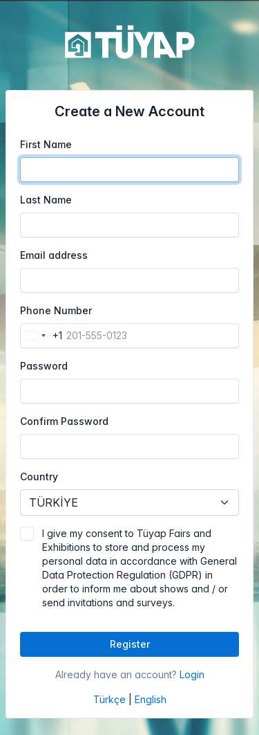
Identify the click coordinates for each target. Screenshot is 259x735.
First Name (46, 144)
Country (39, 476)
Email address (54, 255)
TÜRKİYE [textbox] (53, 502)
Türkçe (109, 699)
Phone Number (56, 310)
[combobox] (41, 335)
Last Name (46, 200)
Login (192, 674)
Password (44, 366)
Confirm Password (64, 421)
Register (130, 644)
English (150, 699)
